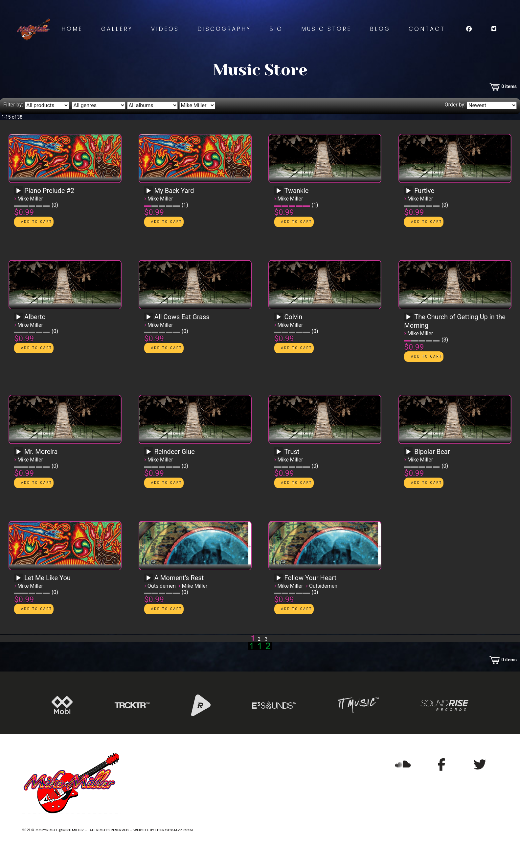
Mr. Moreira (40, 452)
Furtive (424, 191)
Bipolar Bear (432, 452)
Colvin (293, 317)
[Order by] (492, 105)
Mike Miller (30, 199)
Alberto (35, 317)
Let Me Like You (47, 578)
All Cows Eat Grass (182, 317)
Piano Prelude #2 (49, 191)
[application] (19, 193)
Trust (292, 452)
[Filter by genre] (98, 105)
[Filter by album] (152, 105)
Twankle (296, 191)
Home (72, 29)
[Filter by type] (47, 105)
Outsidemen (161, 586)
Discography (224, 29)
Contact (427, 29)
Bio (276, 29)
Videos (165, 29)
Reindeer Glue (174, 452)
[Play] (18, 191)
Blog (380, 29)
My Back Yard (174, 191)
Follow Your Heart (310, 578)
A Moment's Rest (179, 578)
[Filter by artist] (197, 105)
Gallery (117, 29)
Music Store (326, 29)
